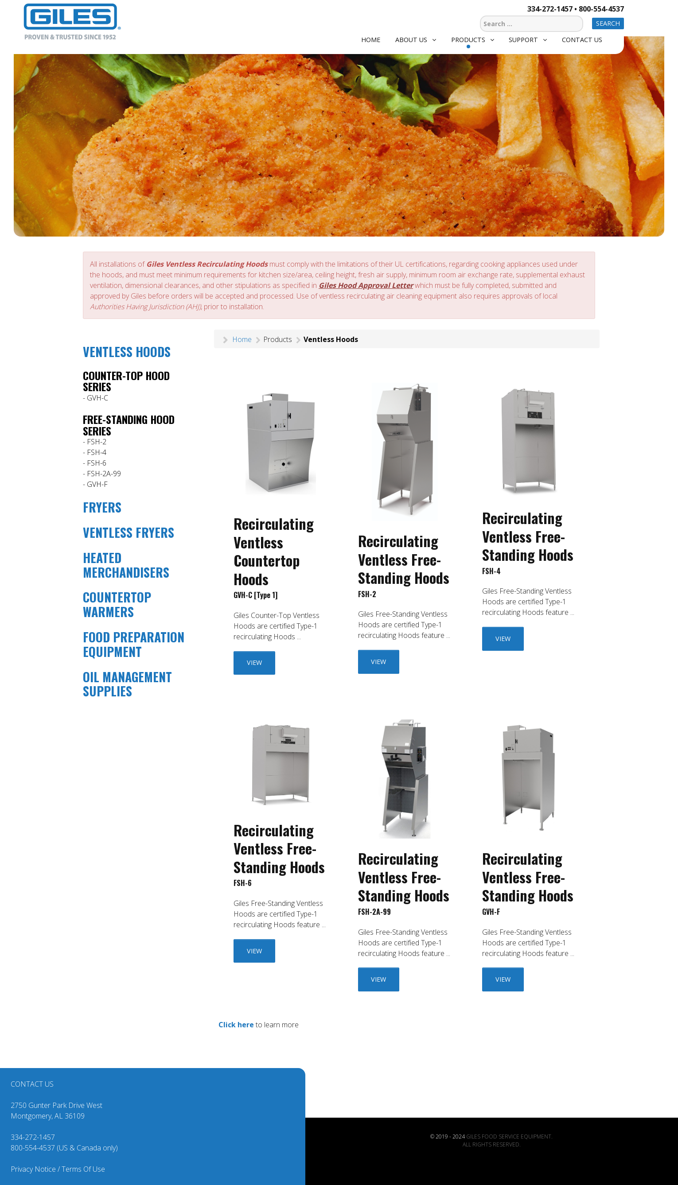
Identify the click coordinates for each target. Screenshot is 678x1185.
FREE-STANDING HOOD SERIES (129, 425)
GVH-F (97, 484)
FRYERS (102, 507)
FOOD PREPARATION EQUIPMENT (133, 644)
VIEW (254, 662)
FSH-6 (96, 463)
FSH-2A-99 (104, 473)
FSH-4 (96, 452)
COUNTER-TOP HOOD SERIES (126, 381)
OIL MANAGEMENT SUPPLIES (127, 684)
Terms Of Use (83, 1169)
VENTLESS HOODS (127, 351)
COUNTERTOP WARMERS (117, 604)
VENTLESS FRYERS (128, 532)
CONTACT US (32, 1084)
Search (608, 23)
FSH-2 (96, 442)
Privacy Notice (33, 1169)
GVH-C (97, 398)
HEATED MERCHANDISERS (126, 564)
